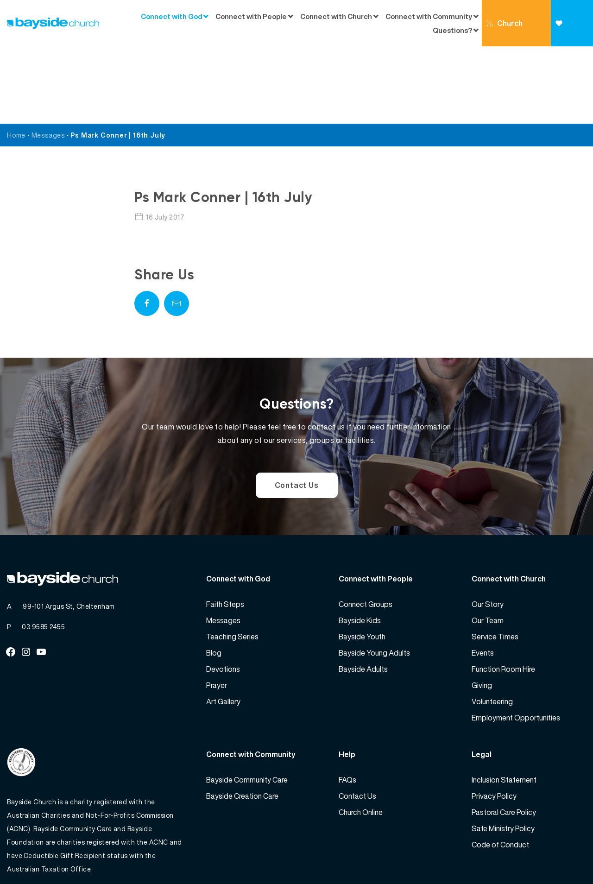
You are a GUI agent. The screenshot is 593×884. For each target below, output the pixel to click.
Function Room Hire (503, 591)
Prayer (216, 607)
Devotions (223, 591)
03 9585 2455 (43, 549)
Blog (213, 575)
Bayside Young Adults (374, 575)
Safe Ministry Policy (503, 751)
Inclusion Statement (504, 702)
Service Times (495, 559)
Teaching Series (232, 559)
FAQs (347, 702)
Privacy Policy (494, 718)
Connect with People (251, 16)
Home (16, 58)
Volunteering (492, 624)
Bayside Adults (363, 591)
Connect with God (171, 16)
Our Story (488, 526)
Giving (566, 33)
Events (483, 575)
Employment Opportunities (516, 640)
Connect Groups (365, 526)
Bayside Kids (360, 543)
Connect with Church (336, 16)
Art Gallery (223, 624)
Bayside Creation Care (242, 718)
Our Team (488, 543)
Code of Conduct (500, 767)
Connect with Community (428, 16)
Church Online (504, 32)
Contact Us (297, 407)
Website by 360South (552, 856)
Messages (48, 58)
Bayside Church (56, 856)
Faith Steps (225, 526)
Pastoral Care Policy (504, 734)
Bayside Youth (362, 559)
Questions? (452, 30)
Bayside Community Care (247, 702)
